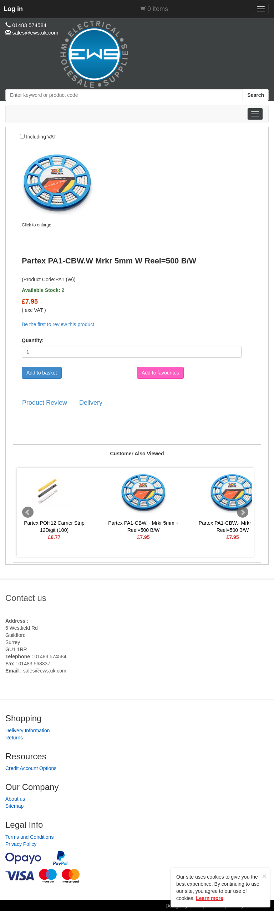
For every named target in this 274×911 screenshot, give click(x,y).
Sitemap (14, 806)
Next (242, 512)
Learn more (209, 898)
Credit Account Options (30, 768)
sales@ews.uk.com (44, 671)
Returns (14, 737)
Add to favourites (160, 373)
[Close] (264, 876)
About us (15, 799)
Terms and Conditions (29, 837)
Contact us (25, 598)
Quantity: (33, 340)
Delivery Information (27, 730)
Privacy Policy (20, 844)
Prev (28, 512)
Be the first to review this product (58, 324)
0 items (157, 8)
